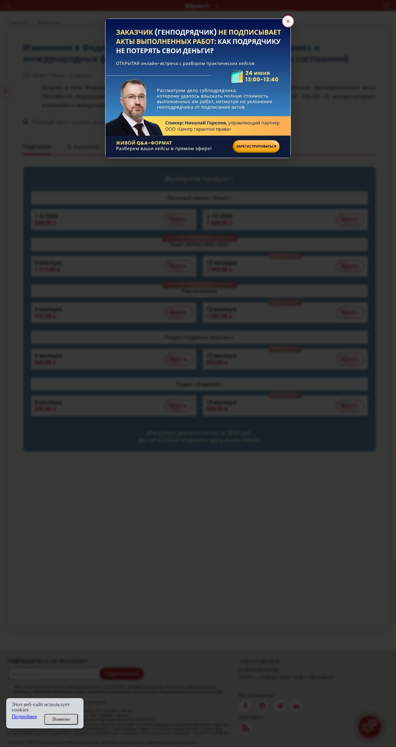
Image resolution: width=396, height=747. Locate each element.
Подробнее (24, 716)
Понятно (61, 719)
